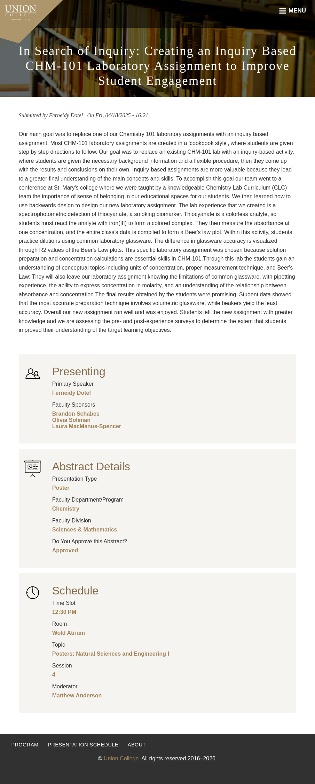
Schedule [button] (75, 590)
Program (25, 744)
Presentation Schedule (83, 744)
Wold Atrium (68, 633)
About (137, 744)
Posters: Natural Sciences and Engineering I (110, 654)
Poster (61, 488)
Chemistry (65, 509)
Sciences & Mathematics (84, 530)
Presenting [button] (78, 371)
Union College (121, 758)
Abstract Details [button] (91, 466)
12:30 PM (64, 612)
